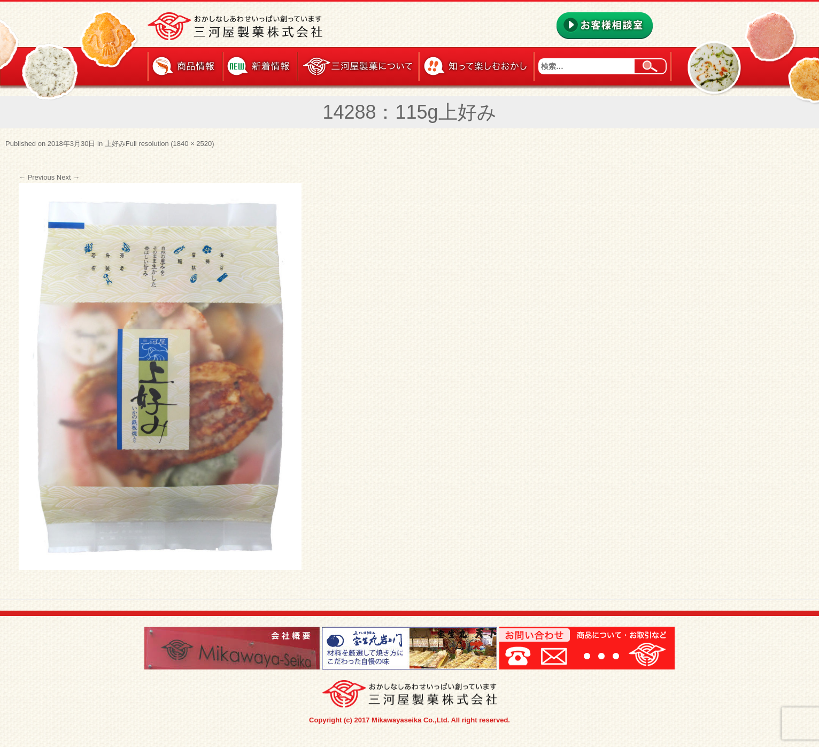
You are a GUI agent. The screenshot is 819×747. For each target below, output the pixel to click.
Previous (37, 177)
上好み (115, 144)
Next (68, 177)
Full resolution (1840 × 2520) (170, 144)
